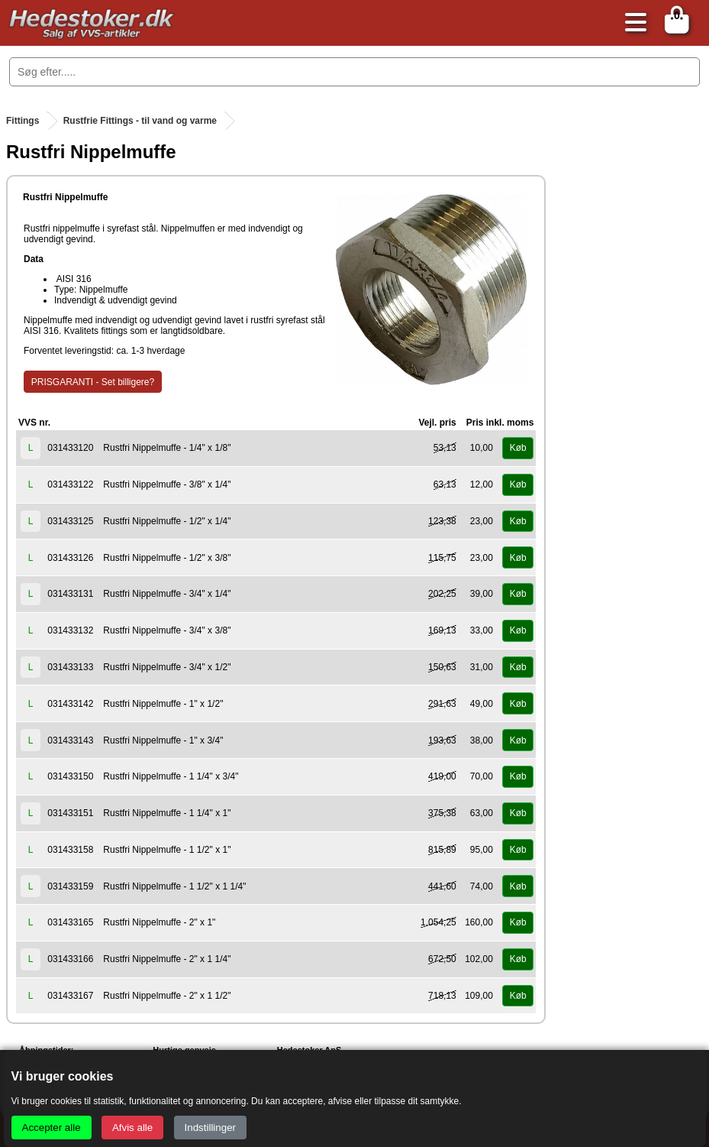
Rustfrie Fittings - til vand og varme (140, 120)
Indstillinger (210, 1127)
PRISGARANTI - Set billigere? (92, 382)
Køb (518, 447)
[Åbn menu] (631, 23)
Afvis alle (132, 1127)
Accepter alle (51, 1127)
